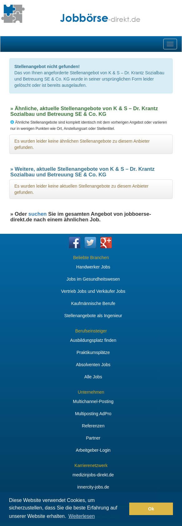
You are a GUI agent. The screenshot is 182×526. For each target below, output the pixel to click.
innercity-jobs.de (93, 486)
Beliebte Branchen (91, 257)
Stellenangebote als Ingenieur (93, 315)
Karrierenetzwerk (91, 465)
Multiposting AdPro (93, 413)
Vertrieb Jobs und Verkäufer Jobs (93, 291)
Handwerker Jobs (93, 266)
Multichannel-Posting (93, 401)
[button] (123, 508)
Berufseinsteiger (91, 330)
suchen (37, 214)
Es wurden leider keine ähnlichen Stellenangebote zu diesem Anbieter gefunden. (82, 144)
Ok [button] (151, 508)
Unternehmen (91, 392)
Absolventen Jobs (93, 364)
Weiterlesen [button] (81, 516)
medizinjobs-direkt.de (93, 474)
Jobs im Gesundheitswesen (93, 279)
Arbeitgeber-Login (93, 450)
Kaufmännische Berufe (93, 303)
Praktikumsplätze (93, 352)
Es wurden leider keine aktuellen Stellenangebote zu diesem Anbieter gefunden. (81, 189)
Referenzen (93, 425)
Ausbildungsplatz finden (93, 340)
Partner (93, 437)
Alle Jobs (93, 376)
